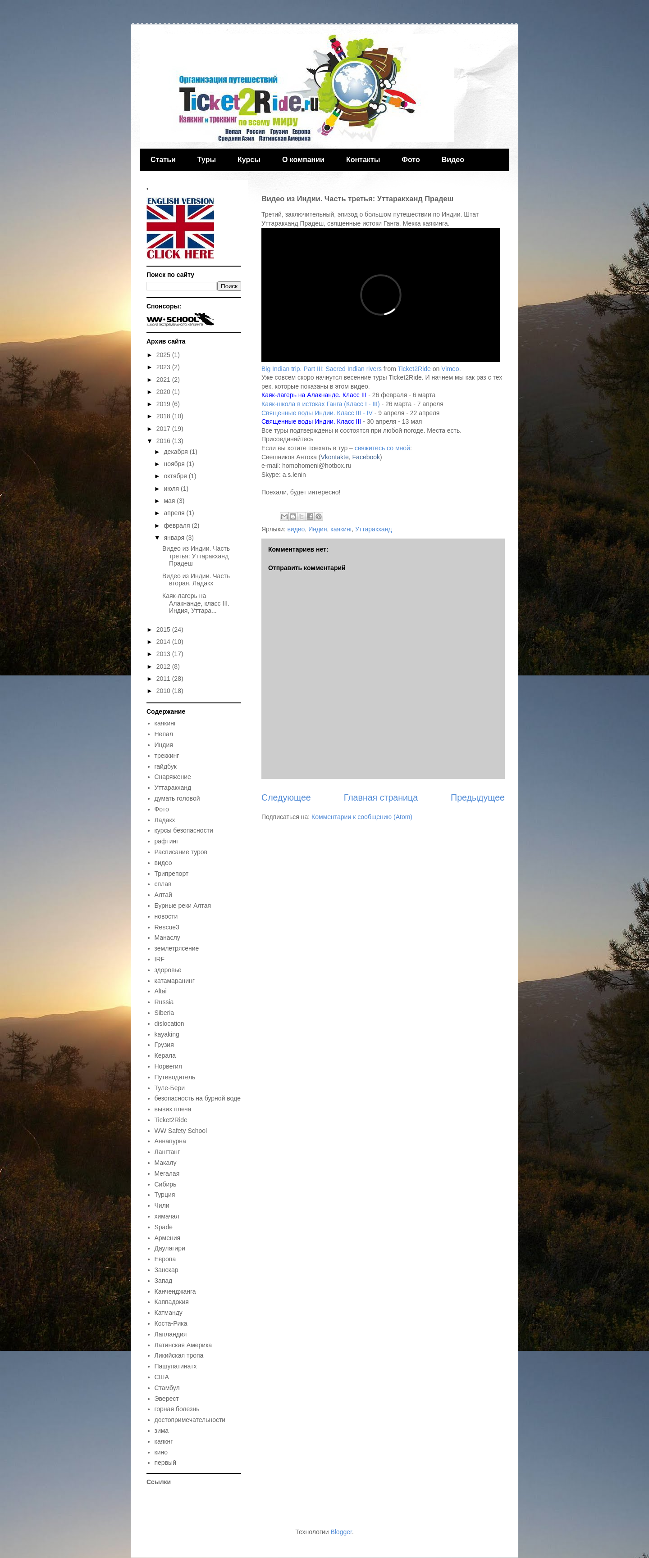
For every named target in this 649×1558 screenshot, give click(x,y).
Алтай (163, 894)
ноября (175, 463)
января (175, 537)
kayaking (167, 1034)
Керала (165, 1055)
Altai (161, 991)
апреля (175, 512)
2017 (164, 428)
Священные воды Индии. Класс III (311, 421)
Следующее (286, 797)
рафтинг (167, 841)
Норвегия (168, 1066)
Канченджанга (175, 1291)
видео (296, 529)
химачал (167, 1216)
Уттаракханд (373, 529)
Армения (168, 1237)
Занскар (166, 1269)
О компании (303, 159)
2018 (164, 416)
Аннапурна (170, 1141)
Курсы (249, 159)
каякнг (164, 1441)
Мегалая (167, 1173)
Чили (162, 1205)
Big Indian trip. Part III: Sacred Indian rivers (321, 368)
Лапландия (171, 1334)
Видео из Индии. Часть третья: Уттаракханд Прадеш (196, 556)
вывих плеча (173, 1109)
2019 (164, 404)
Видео (453, 159)
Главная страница (381, 797)
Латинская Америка (183, 1345)
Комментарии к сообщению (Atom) (361, 816)
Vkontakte (335, 457)
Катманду (169, 1312)
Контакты (363, 159)
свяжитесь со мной (382, 448)
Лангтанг (167, 1151)
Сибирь (166, 1184)
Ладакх (165, 820)
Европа (165, 1259)
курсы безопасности (184, 830)
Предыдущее (478, 797)
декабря (176, 451)
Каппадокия (172, 1301)
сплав (163, 884)
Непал (164, 734)
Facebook (366, 457)
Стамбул (167, 1387)
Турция (165, 1194)
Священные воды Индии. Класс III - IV (317, 413)
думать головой (177, 798)
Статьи (163, 159)
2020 (164, 391)
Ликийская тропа (179, 1355)
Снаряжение (173, 776)
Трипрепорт (172, 873)
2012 (164, 666)
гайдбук (166, 766)
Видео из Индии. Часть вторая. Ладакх (196, 579)
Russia (164, 1001)
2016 (164, 440)
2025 (164, 354)
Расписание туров (181, 852)
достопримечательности (190, 1419)
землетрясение (177, 948)
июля (172, 488)
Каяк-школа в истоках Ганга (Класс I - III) (320, 404)
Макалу (166, 1162)
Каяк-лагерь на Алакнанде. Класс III (313, 395)
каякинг (341, 529)
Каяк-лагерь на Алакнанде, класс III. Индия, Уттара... (195, 603)
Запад (164, 1280)
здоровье (168, 970)
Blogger (341, 1531)
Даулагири (170, 1248)
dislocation (169, 1023)
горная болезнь (177, 1409)
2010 (164, 690)
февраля (178, 525)
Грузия (164, 1044)
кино (161, 1452)
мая (170, 500)
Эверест (167, 1398)
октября (176, 476)
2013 (164, 653)
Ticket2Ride (414, 368)
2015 (164, 629)
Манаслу (167, 937)
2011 (164, 678)
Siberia (164, 1012)
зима (162, 1430)
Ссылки (158, 1482)
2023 (164, 367)
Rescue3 (167, 927)
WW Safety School (181, 1130)
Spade (164, 1227)
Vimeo (450, 368)
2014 (164, 641)
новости (166, 916)
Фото (411, 159)
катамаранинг (175, 980)
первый (165, 1462)
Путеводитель (175, 1077)
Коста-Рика (171, 1323)
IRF (160, 959)
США (162, 1377)
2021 (164, 379)
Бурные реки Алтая (183, 905)
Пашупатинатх (176, 1366)
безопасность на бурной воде (198, 1098)
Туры (206, 159)
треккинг (167, 755)
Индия (317, 529)
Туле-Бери (170, 1088)
